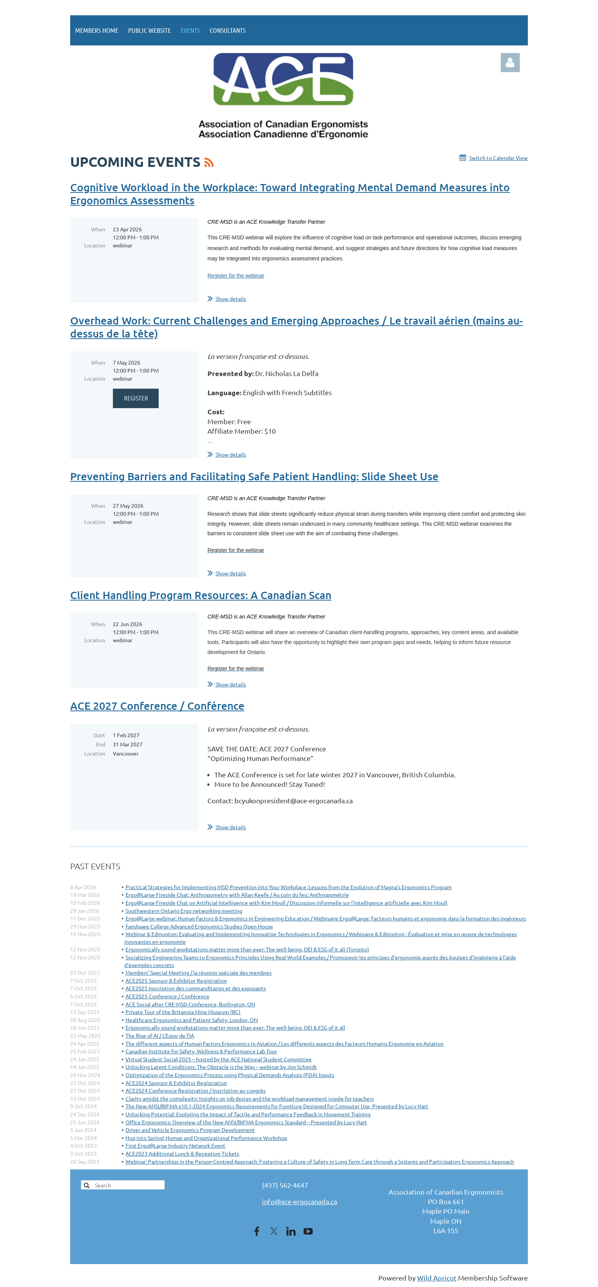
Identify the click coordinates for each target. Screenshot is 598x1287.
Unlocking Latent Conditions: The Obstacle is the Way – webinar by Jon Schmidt (221, 1066)
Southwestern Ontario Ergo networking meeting (183, 910)
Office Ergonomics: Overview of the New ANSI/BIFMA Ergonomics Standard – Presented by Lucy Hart (246, 1122)
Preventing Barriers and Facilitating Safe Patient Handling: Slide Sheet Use (254, 476)
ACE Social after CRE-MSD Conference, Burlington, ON (190, 1004)
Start (99, 735)
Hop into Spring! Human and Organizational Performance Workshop (206, 1137)
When (98, 229)
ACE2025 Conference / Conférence (167, 996)
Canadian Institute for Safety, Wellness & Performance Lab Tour (201, 1051)
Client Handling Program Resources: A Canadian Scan (200, 594)
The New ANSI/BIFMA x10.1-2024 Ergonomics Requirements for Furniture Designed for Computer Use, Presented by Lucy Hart (276, 1106)
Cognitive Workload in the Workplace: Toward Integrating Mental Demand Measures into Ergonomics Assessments (290, 194)
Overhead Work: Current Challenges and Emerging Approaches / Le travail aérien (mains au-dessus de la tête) (296, 327)
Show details (230, 298)
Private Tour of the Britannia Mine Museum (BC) (183, 1011)
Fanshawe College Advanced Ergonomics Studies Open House (199, 926)
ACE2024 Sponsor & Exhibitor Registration (176, 1082)
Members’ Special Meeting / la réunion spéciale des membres (198, 972)
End (100, 744)
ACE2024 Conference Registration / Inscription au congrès (195, 1090)
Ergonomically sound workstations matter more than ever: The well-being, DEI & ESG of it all (235, 1027)
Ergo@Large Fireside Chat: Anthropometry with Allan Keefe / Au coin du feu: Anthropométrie (237, 894)
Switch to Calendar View (498, 157)
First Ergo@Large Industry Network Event (175, 1145)
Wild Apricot (437, 1278)
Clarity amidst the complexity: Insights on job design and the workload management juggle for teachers (249, 1098)
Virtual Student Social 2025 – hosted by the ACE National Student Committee (218, 1059)
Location (94, 245)
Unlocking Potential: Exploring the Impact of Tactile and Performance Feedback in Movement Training (248, 1114)
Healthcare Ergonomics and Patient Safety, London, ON (191, 1019)
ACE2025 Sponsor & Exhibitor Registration (176, 980)
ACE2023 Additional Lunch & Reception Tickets (182, 1153)
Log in (510, 62)
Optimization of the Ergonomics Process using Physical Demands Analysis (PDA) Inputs (229, 1074)
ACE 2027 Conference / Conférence (157, 705)
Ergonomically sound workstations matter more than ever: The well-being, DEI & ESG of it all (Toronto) (247, 949)
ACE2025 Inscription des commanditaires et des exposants (195, 988)
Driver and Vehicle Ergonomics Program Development (190, 1129)
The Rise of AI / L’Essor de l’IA (159, 1035)
